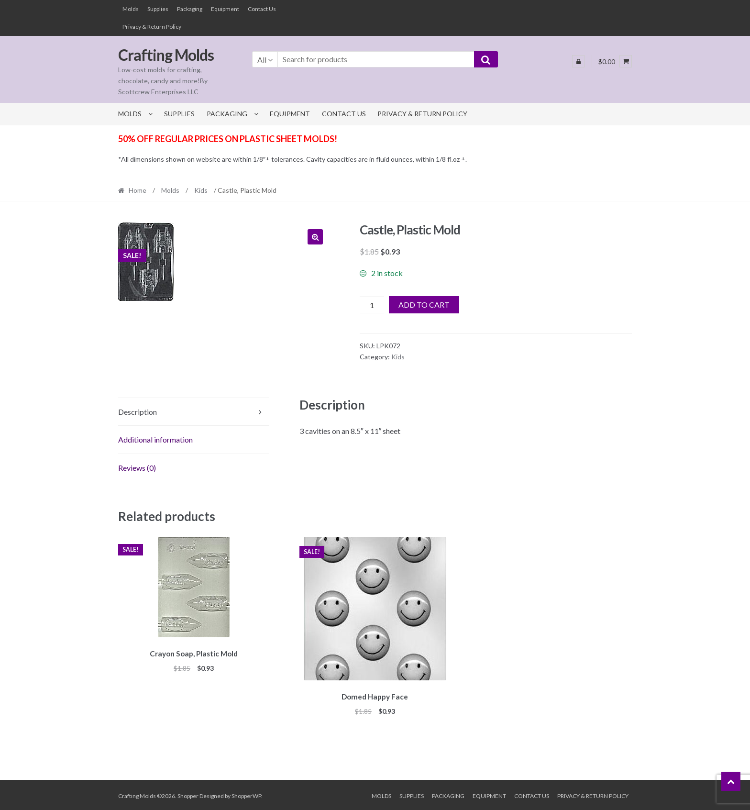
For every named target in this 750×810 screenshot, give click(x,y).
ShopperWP (246, 794)
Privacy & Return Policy (151, 26)
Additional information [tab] (155, 439)
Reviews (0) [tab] (137, 467)
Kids (201, 190)
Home (137, 190)
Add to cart (424, 304)
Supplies (157, 8)
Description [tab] (137, 411)
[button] (315, 236)
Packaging (189, 8)
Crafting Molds (166, 54)
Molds (130, 8)
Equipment (225, 8)
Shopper (188, 794)
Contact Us (262, 8)
